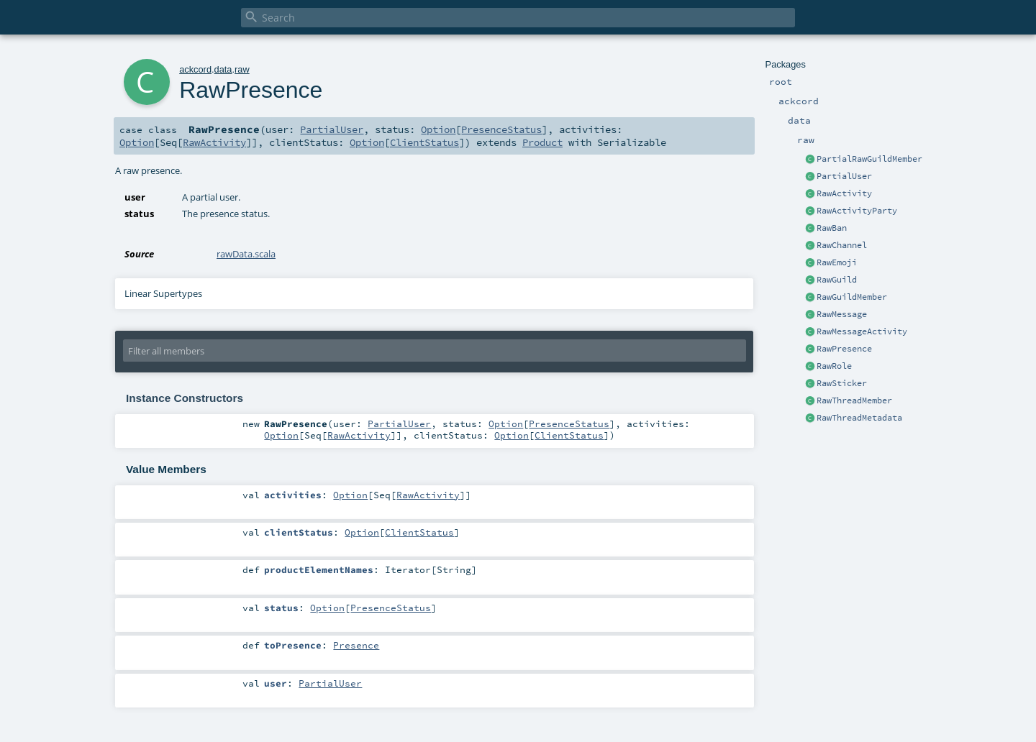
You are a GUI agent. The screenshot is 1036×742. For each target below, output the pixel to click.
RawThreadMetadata (859, 418)
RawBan (832, 228)
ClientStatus (424, 142)
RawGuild (837, 280)
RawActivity (844, 193)
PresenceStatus (501, 129)
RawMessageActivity (862, 331)
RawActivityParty (857, 211)
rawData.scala (246, 253)
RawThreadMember (854, 400)
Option (438, 129)
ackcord (195, 69)
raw (242, 69)
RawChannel (842, 245)
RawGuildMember (852, 297)
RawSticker (842, 383)
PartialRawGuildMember (869, 159)
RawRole (834, 366)
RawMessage (842, 314)
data (223, 69)
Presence (356, 645)
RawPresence (844, 349)
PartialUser (844, 176)
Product (542, 142)
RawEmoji (837, 262)
